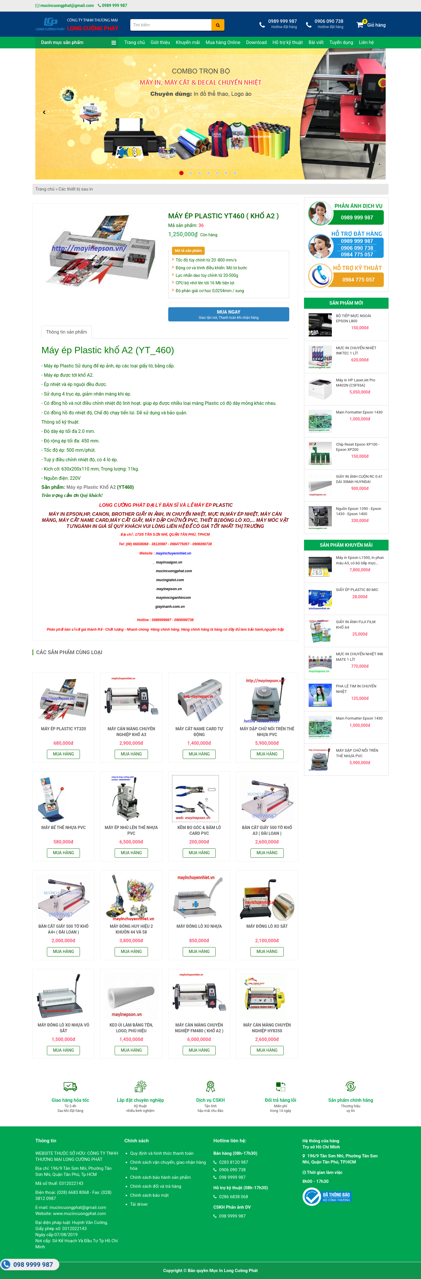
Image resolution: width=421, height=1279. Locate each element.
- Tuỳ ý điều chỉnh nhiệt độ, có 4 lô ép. (79, 459)
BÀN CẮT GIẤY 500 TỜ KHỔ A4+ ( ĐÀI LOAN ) (64, 929)
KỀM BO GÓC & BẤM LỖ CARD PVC (199, 830)
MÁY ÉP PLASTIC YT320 (63, 729)
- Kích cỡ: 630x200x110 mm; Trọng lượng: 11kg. (90, 469)
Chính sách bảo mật (149, 1195)
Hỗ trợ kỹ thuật (287, 42)
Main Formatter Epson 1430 (359, 412)
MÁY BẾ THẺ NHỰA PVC (63, 827)
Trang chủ (135, 42)
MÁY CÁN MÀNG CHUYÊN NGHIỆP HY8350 (267, 1028)
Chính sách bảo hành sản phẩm (160, 1177)
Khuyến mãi (188, 42)
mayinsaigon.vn (169, 562)
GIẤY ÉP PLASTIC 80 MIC (357, 590)
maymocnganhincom (173, 598)
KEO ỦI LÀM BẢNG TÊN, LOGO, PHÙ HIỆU (131, 1028)
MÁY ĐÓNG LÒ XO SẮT (267, 926)
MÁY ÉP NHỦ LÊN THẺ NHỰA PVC (131, 830)
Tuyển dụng (341, 42)
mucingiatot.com (169, 580)
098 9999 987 (229, 1177)
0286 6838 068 (230, 1196)
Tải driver (139, 1204)
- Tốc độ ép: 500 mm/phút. (68, 450)
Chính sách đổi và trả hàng (155, 1186)
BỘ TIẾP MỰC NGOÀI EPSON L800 (353, 318)
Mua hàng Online (223, 42)
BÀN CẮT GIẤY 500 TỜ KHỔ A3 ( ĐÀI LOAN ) (267, 830)
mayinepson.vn (169, 589)
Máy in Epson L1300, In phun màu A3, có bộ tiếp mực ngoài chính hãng (360, 560)
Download (256, 42)
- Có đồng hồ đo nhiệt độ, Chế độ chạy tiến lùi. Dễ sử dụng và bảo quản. (114, 413)
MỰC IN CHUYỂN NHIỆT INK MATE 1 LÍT (359, 656)
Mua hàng (63, 754)
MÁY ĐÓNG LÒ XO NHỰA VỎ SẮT (63, 1028)
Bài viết (316, 42)
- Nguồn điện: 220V (60, 478)
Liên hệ (366, 42)
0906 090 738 (229, 1169)
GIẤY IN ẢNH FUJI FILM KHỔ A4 (356, 624)
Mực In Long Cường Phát (233, 1270)
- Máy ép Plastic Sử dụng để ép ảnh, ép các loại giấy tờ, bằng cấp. (108, 366)
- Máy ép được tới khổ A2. (67, 375)
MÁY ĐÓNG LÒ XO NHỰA (199, 926)
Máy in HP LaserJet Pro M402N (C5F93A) (355, 382)
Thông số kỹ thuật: (60, 422)
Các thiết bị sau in (75, 189)
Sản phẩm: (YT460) (87, 487)
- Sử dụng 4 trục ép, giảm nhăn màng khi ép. (86, 394)
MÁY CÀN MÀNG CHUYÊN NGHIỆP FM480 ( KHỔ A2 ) (199, 1028)
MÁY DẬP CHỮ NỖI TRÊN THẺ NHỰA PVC (267, 732)
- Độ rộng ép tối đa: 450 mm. (70, 441)
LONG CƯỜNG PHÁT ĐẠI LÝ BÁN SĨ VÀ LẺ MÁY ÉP (155, 505)
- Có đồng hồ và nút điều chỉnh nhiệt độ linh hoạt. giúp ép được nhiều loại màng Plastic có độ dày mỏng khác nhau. (159, 403)
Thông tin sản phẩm (66, 332)
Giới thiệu (160, 42)
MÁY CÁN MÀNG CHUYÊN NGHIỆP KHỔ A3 (131, 732)
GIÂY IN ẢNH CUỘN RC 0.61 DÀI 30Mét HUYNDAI (359, 479)
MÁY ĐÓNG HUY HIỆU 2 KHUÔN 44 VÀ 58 (131, 929)
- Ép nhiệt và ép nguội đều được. (74, 384)
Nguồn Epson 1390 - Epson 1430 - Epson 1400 (358, 511)
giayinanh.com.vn (170, 607)
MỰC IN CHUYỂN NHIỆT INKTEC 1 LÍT (356, 350)
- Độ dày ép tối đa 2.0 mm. (68, 431)
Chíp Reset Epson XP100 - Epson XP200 (358, 447)
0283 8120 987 (230, 1162)
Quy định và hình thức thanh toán (162, 1153)
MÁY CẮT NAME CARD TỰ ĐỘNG (199, 732)
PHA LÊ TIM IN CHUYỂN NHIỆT (356, 689)
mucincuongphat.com (174, 571)
